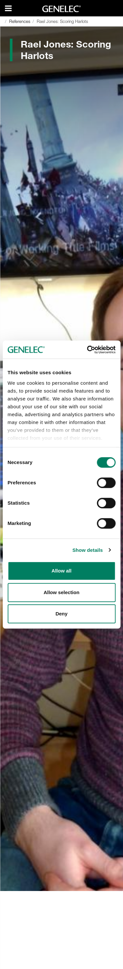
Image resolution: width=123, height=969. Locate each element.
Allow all (61, 570)
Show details (87, 550)
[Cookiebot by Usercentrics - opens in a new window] (87, 349)
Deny (61, 613)
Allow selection (61, 592)
